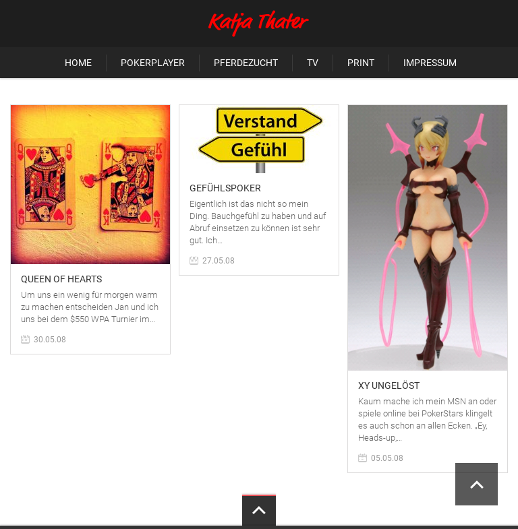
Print (360, 62)
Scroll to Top (476, 484)
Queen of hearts (61, 279)
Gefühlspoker (225, 188)
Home (78, 62)
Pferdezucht (246, 62)
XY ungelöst (389, 385)
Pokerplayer (153, 62)
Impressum (430, 62)
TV (312, 62)
